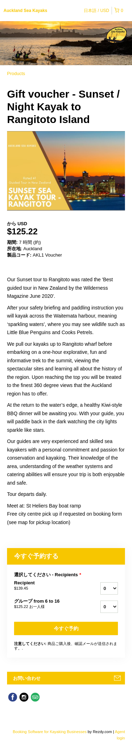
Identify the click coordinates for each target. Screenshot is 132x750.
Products (16, 73)
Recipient (45, 585)
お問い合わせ (26, 678)
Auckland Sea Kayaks (25, 10)
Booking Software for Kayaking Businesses (50, 732)
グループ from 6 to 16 (45, 604)
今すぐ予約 (66, 628)
